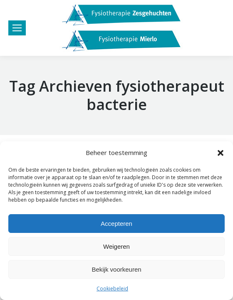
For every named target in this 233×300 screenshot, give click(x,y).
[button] (220, 153)
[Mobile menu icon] (17, 27)
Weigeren (116, 246)
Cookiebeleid (112, 288)
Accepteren (116, 223)
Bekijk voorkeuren (116, 269)
